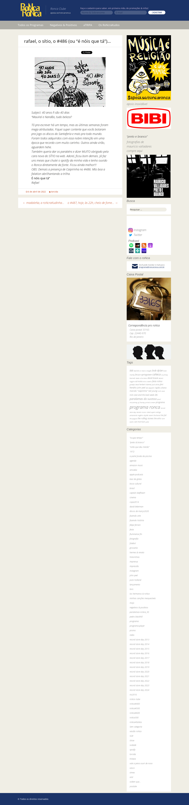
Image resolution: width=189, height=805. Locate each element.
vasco (132, 768)
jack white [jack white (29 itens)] (155, 384)
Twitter (135, 235)
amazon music (136, 465)
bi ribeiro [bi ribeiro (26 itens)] (143, 371)
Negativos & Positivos (63, 25)
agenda (133, 460)
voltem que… (135, 781)
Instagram (137, 230)
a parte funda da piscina (141, 456)
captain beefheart (137, 492)
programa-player (137, 625)
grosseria (134, 547)
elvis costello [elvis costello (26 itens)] (147, 381)
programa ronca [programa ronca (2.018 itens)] (145, 407)
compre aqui (134, 151)
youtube (133, 786)
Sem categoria (136, 726)
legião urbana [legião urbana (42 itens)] (160, 387)
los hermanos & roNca (140, 593)
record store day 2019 (139, 667)
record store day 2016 (139, 653)
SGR (131, 735)
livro (131, 589)
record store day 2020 (139, 671)
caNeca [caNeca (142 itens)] (156, 374)
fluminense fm (136, 534)
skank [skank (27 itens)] (151, 415)
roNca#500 (135, 708)
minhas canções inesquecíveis (143, 598)
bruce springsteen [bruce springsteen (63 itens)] (143, 374)
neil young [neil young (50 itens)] (152, 390)
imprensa (134, 561)
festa (132, 529)
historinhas (135, 557)
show (132, 740)
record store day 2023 (139, 685)
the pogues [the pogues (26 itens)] (133, 418)
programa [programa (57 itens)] (160, 402)
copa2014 (134, 502)
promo (133, 630)
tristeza (133, 758)
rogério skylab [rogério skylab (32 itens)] (143, 415)
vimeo (132, 772)
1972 (132, 451)
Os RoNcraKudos (109, 25)
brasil (132, 488)
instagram (134, 570)
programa (134, 621)
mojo (132, 602)
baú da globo (136, 479)
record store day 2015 (139, 648)
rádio (132, 635)
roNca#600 (135, 713)
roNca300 (134, 717)
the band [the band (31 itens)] (156, 415)
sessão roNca (135, 731)
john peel (134, 575)
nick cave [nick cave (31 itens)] (161, 391)
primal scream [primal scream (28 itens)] (150, 402)
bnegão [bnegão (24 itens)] (149, 371)
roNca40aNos (136, 722)
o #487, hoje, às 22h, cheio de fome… (93, 203)
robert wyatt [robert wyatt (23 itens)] (151, 412)
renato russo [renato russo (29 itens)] (141, 412)
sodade (133, 745)
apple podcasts (136, 474)
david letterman (136, 506)
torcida (54, 191)
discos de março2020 (139, 511)
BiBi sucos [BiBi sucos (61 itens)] (134, 370)
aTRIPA (87, 25)
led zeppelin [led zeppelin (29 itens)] (150, 388)
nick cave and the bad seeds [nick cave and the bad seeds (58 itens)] (142, 394)
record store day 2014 (139, 644)
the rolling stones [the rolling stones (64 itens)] (145, 418)
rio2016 (133, 694)
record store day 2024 (139, 690)
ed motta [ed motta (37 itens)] (138, 381)
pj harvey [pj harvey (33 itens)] (141, 402)
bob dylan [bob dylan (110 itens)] (157, 370)
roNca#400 (135, 703)
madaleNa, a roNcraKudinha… (43, 203)
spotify (132, 749)
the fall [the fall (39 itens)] (163, 415)
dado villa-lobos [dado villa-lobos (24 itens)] (141, 378)
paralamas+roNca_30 (139, 612)
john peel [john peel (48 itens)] (141, 387)
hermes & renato (137, 552)
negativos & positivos (139, 607)
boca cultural (135, 483)
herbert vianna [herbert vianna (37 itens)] (145, 384)
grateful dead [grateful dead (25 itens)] (134, 384)
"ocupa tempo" (136, 437)
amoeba (133, 469)
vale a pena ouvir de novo (141, 763)
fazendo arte (135, 515)
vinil (131, 777)
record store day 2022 (139, 680)
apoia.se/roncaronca (60, 12)
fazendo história (137, 520)
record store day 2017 (139, 657)
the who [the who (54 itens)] (157, 418)
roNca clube (135, 699)
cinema (133, 497)
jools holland (135, 580)
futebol (133, 543)
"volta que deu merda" (139, 447)
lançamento (135, 584)
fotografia (134, 538)
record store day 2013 (139, 639)
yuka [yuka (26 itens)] (147, 422)
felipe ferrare (135, 525)
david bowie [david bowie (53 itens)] (153, 378)
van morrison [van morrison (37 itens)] (139, 422)
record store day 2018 (139, 662)
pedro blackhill (136, 616)
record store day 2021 (139, 676)
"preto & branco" (137, 442)
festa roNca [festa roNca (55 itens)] (157, 381)
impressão (134, 566)
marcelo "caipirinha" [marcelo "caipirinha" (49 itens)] (139, 390)
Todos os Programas (30, 25)
